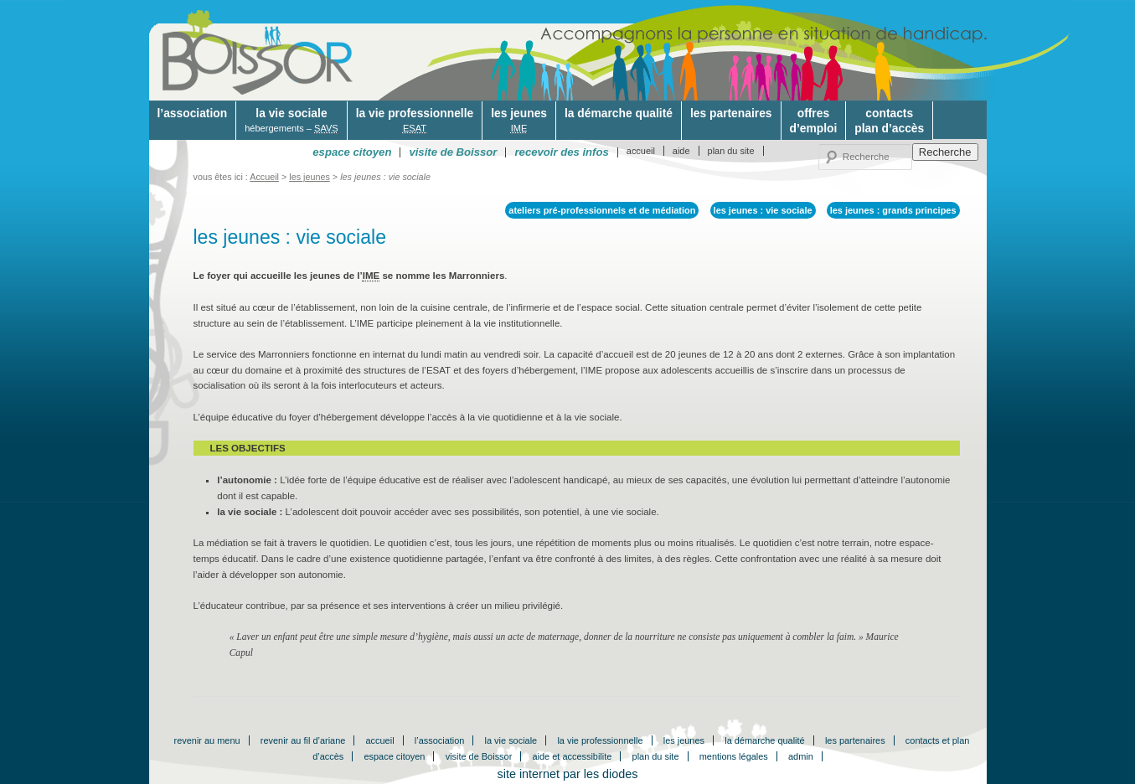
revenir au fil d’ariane (303, 740)
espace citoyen (394, 756)
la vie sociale (291, 121)
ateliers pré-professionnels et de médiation (601, 210)
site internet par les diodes (568, 774)
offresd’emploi (814, 120)
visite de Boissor (479, 756)
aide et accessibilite (572, 756)
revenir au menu (207, 740)
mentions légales (733, 756)
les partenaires (731, 113)
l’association (192, 113)
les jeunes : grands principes (893, 210)
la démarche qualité (619, 113)
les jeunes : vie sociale (763, 210)
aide (681, 151)
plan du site (731, 151)
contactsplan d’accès (889, 120)
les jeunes (519, 121)
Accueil (264, 177)
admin (800, 756)
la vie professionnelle (414, 121)
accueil (641, 151)
